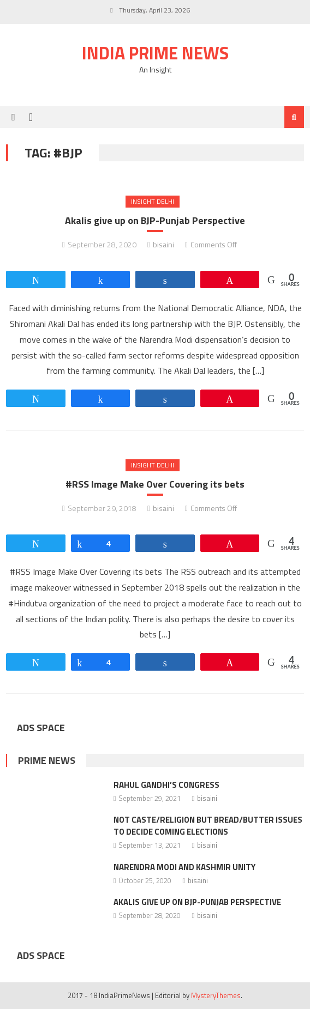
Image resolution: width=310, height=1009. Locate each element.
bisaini (163, 244)
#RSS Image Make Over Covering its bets (155, 484)
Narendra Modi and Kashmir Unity (184, 867)
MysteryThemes (216, 995)
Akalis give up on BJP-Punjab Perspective (155, 220)
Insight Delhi (152, 201)
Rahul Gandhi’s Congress (166, 785)
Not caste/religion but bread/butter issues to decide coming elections (208, 825)
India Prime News (155, 53)
